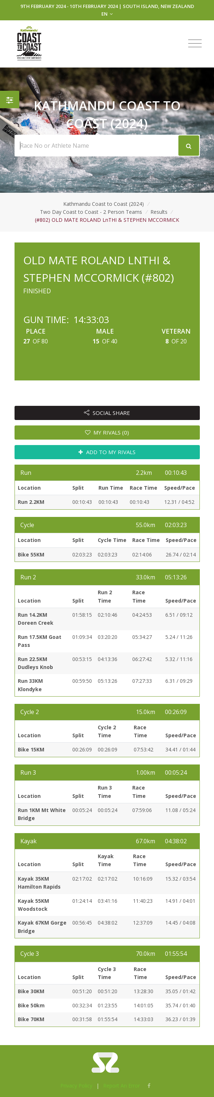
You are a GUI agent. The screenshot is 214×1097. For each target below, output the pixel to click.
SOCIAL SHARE (107, 412)
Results (158, 211)
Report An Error (121, 1085)
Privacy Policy (76, 1085)
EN (107, 14)
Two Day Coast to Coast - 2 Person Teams (91, 211)
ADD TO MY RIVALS (107, 452)
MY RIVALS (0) (107, 432)
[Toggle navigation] (195, 43)
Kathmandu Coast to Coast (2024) (103, 203)
